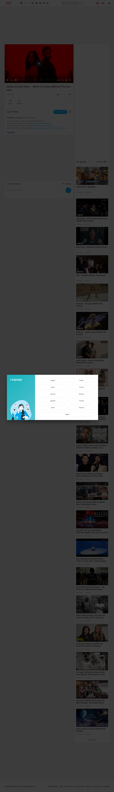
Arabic (81, 380)
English (53, 380)
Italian (67, 414)
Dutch (53, 387)
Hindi (52, 407)
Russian (81, 394)
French (81, 387)
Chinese (81, 407)
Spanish (52, 401)
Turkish (81, 401)
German (52, 394)
